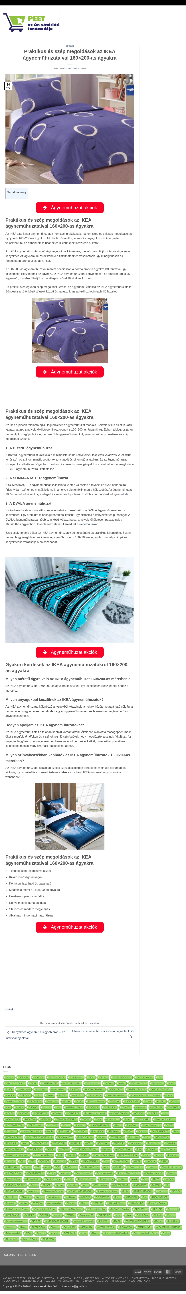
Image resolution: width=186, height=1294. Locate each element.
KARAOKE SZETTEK (14, 1281)
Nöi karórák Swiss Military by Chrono (145, 1098)
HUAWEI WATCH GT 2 (100, 1128)
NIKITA (9, 1092)
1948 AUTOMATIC (90, 1164)
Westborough (54, 1200)
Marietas (158, 1224)
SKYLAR (117, 1170)
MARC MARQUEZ (159, 1200)
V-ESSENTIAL (59, 1146)
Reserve (66, 1128)
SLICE (171, 1086)
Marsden (19, 1110)
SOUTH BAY (103, 1146)
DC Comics (152, 1152)
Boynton (40, 1200)
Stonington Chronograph (16, 1224)
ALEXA (137, 1164)
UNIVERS (153, 1116)
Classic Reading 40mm (171, 1170)
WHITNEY (29, 1218)
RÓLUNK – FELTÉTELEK (19, 1257)
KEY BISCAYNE (12, 1218)
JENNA (33, 1086)
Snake (25, 1146)
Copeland (142, 1134)
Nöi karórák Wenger (116, 1206)
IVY (159, 1080)
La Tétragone (70, 1170)
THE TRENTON (38, 1230)
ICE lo (90, 1080)
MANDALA (150, 1164)
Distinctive (71, 1206)
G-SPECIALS (69, 1236)
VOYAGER (126, 1110)
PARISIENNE (104, 1218)
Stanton (24, 1206)
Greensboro (173, 1212)
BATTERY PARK (144, 1230)
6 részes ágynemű (104, 1176)
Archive (122, 1086)
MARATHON (131, 1200)
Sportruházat (52, 1104)
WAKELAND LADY (144, 1080)
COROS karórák (35, 1128)
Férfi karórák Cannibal (120, 1212)
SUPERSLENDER (56, 1080)
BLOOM (62, 1098)
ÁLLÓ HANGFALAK (139, 1283)
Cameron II (140, 1110)
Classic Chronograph (151, 1128)
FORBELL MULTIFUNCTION (137, 1224)
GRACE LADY (12, 1170)
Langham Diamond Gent (31, 1134)
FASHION (44, 1218)
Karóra (83, 1236)
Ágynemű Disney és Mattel (128, 1176)
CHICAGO (33, 1110)
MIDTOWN (45, 1122)
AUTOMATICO (126, 1230)
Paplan (166, 1236)
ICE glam (103, 1080)
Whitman (170, 1218)
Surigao (50, 1098)
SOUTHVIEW (48, 1242)
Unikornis (122, 1182)
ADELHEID (157, 1212)
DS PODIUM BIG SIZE (15, 1188)
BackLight (41, 1236)
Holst (58, 1110)
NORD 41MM (86, 1230)
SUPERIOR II (156, 1110)
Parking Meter (113, 1122)
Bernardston (11, 1200)
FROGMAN (114, 1104)
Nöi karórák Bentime (157, 1206)
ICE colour (57, 1116)
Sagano (34, 1188)
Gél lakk (66, 1104)
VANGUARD (173, 1110)
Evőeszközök (97, 1134)
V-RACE (128, 1134)
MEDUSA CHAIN (40, 1146)
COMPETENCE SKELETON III (39, 1140)
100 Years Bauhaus (96, 1104)
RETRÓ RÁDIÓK (85, 1283)
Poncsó (169, 1098)
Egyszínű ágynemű (83, 1176)
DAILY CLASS (70, 1230)
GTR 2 (89, 1146)
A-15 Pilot (161, 1104)
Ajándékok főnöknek (14, 1152)
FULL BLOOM (142, 1218)
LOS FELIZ (75, 1146)
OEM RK (9, 1116)
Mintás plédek (11, 1242)
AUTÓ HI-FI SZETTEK (164, 1281)
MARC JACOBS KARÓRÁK (57, 1224)
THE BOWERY (35, 1104)
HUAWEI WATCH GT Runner (85, 1152)
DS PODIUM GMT (120, 1188)
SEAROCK (38, 1080)
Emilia (125, 1194)
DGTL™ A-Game (100, 1188)
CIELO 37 (36, 1224)
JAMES (156, 1182)
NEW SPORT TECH (14, 1128)
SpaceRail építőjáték (14, 1104)
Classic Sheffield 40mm (164, 1122)
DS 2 (60, 1158)
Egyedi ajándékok (53, 1182)
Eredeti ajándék (76, 1080)
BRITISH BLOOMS (138, 1086)
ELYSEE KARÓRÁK (14, 1194)
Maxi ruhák (65, 1176)
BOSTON (174, 1104)
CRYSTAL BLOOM (13, 1176)
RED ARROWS (35, 1152)
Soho (128, 1218)
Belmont (59, 1188)
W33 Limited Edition (74, 1110)
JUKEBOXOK (64, 1281)
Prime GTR (52, 1128)
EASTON (156, 1188)
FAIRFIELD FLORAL (71, 1086)
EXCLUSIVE (64, 1134)
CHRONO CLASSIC (119, 1116)
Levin (165, 1116)
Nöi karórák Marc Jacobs (71, 1212)
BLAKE (164, 1164)
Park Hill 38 (172, 1224)
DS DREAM (37, 1206)
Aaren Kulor (33, 1194)
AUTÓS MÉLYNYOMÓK (115, 1281)
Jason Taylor (132, 1128)
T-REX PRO (30, 1122)
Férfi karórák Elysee (90, 1170)
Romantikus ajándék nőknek (145, 1236)
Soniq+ (146, 1140)
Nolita (118, 1218)
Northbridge (70, 1200)
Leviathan (152, 1170)
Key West (169, 1182)
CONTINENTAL (142, 1122)
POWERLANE (110, 1110)
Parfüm (52, 1176)
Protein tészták (135, 1146)
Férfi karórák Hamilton (96, 1212)
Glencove (10, 1164)
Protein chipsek (95, 1098)
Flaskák (95, 1236)
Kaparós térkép (106, 1182)
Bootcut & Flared (30, 1242)
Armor (85, 1188)
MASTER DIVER (132, 1104)
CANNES (10, 1098)
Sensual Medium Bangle (107, 1194)
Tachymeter (11, 1134)
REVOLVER (93, 1110)
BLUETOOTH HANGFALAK (111, 1283)
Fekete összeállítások (43, 1158)
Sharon (84, 1206)
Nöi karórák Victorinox (116, 1098)
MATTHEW (138, 1116)
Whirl (106, 1170)
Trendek (9, 1080)
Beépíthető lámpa (13, 1182)
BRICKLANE (11, 1146)
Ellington (54, 1230)
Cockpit (148, 1104)
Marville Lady (41, 1092)
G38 (8, 1110)
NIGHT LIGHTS (40, 1116)
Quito (22, 1164)
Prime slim (133, 1140)
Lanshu (50, 1134)
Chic (144, 1200)
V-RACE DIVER (12, 1122)
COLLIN (71, 1158)
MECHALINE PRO (13, 1140)
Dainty (117, 1200)
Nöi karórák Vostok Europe (17, 1212)
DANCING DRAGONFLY (161, 1092)
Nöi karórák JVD (136, 1206)
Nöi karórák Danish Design (44, 1212)
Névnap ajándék (32, 1182)
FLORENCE (25, 1098)
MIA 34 (117, 1224)
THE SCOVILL (141, 1212)
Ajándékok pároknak (86, 1182)
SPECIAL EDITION (106, 1230)
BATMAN (50, 1152)
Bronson (146, 1158)
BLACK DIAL (157, 1086)
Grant (134, 1182)
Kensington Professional (103, 1158)
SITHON (84, 1158)
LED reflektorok (168, 1152)
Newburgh (10, 1206)
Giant (47, 1170)
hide (22, 192)
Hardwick (73, 1188)
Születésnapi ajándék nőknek (116, 1236)
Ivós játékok (170, 1146)
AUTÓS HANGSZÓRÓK (87, 1281)
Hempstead (59, 1164)
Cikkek (70, 46)
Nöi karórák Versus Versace (17, 1158)
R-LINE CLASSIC (85, 1140)
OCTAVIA (109, 1086)
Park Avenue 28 (86, 1218)
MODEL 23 (97, 1206)
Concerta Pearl (58, 1092)
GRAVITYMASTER (35, 1176)
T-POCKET (44, 1164)
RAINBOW (74, 1092)
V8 (167, 1188)
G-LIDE (79, 1104)
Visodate (57, 1218)
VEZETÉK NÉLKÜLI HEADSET (38, 1283)
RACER (169, 1128)
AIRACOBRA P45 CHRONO (168, 1230)
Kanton (127, 1122)
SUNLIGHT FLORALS (15, 1086)
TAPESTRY (23, 1080)
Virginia (27, 1170)
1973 (32, 1164)
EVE (57, 1170)
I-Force (118, 1128)
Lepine (38, 1098)
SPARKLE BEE (116, 1092)
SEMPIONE (119, 1146)
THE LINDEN (81, 1134)
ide (52, 470)
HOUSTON (103, 1224)
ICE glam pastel (92, 1086)
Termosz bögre (153, 1146)
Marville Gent (77, 1098)
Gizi (83, 68)
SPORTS (64, 1152)
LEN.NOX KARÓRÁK (143, 1194)
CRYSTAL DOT (117, 1140)
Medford (157, 1218)
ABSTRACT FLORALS (94, 1092)
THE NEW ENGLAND (128, 1158)
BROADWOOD (161, 1140)
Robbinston (172, 1158)
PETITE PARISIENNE (122, 1080)
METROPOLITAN (121, 1164)
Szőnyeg (171, 1176)
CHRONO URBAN (123, 1152)
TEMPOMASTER (65, 1140)
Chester (101, 1140)
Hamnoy (46, 1110)
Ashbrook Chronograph (83, 1224)
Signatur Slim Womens (53, 1194)
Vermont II (10, 1230)
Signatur (158, 1158)
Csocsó (69, 1182)
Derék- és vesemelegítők (95, 1116)
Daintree (106, 1152)
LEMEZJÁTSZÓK (140, 1281)
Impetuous (161, 1194)
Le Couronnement (135, 1170)
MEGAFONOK (11, 1283)
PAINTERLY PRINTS (136, 1092)
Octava (98, 1122)
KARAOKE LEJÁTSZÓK (41, 1281)
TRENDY (70, 1218)
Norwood (54, 1236)
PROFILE (86, 1122)
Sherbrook (26, 1200)
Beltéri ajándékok (13, 1236)
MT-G (28, 1236)
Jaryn (176, 1134)
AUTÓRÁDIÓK (66, 1283)
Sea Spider (80, 1128)
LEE (37, 1170)
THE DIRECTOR (102, 1200)
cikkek (9, 1012)
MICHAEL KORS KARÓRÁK (80, 1194)
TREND (74, 1164)
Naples (23, 1230)
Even (145, 1182)
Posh (106, 1164)
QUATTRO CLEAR (49, 1086)
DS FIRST (85, 1200)
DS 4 (139, 1152)
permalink (94, 1025)
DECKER (46, 1188)
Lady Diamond (23, 1092)
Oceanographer (54, 1206)
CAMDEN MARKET (160, 1134)
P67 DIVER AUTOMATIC (66, 1122)
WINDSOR (23, 1116)
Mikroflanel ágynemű (153, 1176)
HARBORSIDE (140, 1188)
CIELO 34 (176, 1194)
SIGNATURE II (73, 1116)
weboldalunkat (88, 525)
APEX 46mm (114, 1134)
